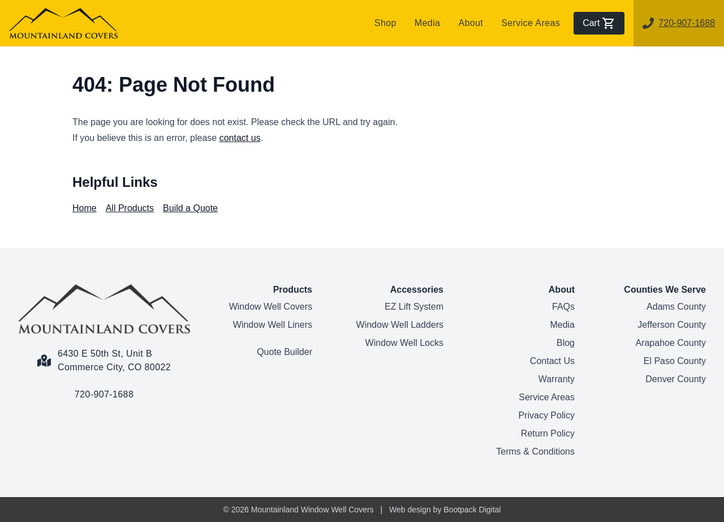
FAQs (563, 306)
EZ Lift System (414, 306)
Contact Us (552, 361)
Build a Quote (190, 208)
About (470, 23)
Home (84, 208)
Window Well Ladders (399, 325)
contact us (240, 138)
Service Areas (530, 23)
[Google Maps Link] (104, 353)
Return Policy (548, 433)
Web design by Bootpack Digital (445, 509)
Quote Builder (284, 352)
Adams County (676, 306)
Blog (566, 343)
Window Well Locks (404, 343)
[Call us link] (104, 387)
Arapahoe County (670, 343)
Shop (385, 23)
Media (428, 23)
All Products (130, 208)
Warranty (556, 379)
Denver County (675, 379)
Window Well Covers (270, 306)
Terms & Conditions (535, 451)
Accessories (416, 289)
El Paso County (675, 361)
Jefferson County (671, 325)
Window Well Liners (272, 325)
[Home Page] (104, 308)
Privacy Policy (546, 415)
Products (292, 289)
